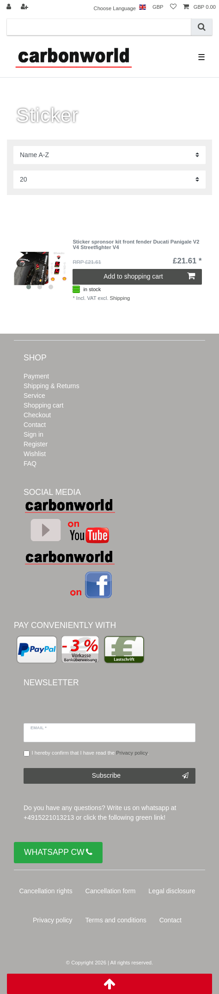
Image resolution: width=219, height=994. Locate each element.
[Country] (142, 7)
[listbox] (39, 266)
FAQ (30, 463)
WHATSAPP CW (58, 852)
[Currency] (158, 7)
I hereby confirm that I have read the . (90, 753)
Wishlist (35, 453)
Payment (36, 376)
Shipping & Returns (51, 386)
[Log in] (9, 7)
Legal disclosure (171, 891)
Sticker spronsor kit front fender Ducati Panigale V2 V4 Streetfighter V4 (136, 244)
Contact (35, 424)
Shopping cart (43, 405)
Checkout (37, 415)
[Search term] (99, 27)
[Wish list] (173, 7)
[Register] (25, 7)
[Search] (201, 27)
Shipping (120, 298)
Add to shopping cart (149, 276)
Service (34, 395)
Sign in (33, 434)
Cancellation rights (45, 891)
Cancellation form (110, 891)
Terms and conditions (115, 920)
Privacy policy (53, 920)
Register (36, 444)
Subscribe (140, 776)
